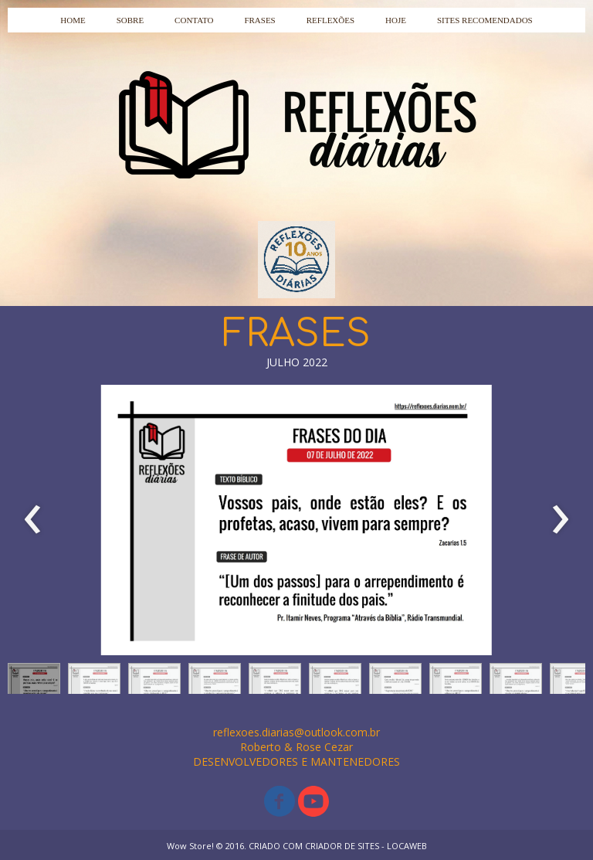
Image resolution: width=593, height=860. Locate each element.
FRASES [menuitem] (259, 20)
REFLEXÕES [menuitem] (330, 20)
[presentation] (33, 520)
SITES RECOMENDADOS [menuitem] (485, 20)
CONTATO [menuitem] (194, 20)
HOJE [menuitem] (395, 20)
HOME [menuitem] (72, 20)
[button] (34, 682)
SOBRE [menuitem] (130, 20)
